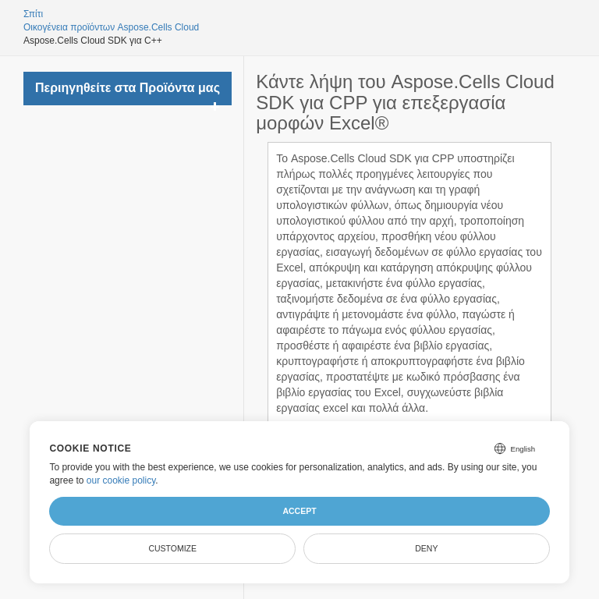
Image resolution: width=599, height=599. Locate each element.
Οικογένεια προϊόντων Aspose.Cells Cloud (111, 27)
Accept (299, 511)
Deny (426, 548)
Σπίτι (33, 14)
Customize (172, 548)
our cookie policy (121, 480)
